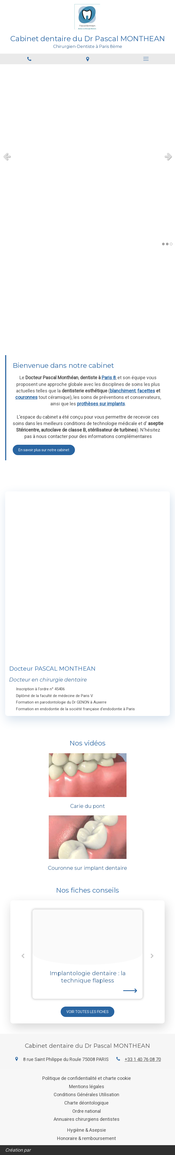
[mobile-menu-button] (146, 59)
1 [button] (163, 244)
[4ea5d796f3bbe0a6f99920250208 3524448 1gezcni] (87, 937)
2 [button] (167, 244)
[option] (87, 954)
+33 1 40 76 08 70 (143, 1059)
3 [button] (171, 244)
